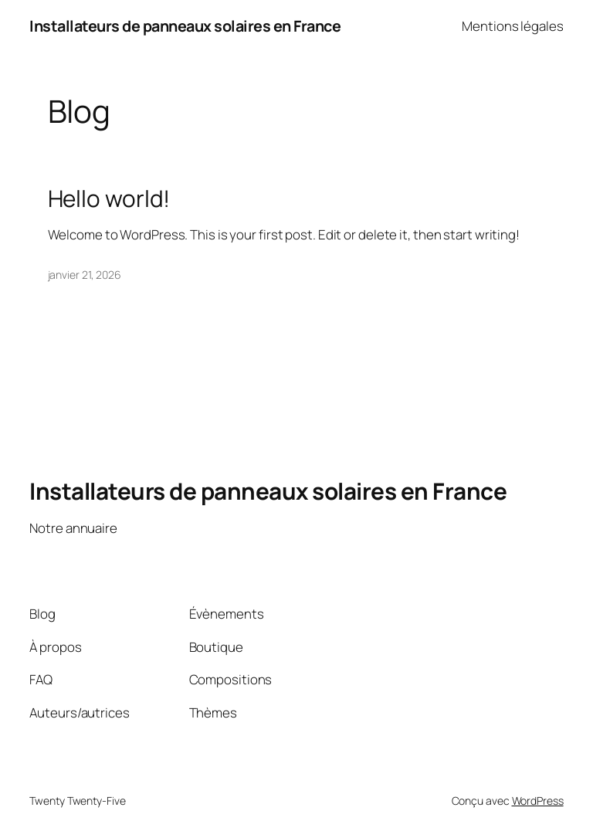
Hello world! (109, 198)
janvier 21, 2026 (84, 274)
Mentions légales (512, 26)
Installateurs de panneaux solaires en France (185, 25)
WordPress (538, 800)
